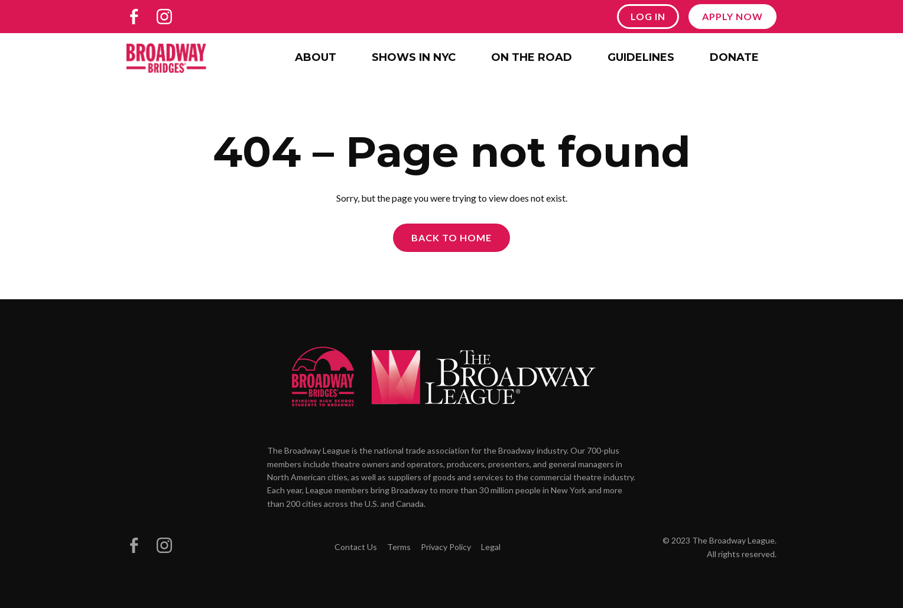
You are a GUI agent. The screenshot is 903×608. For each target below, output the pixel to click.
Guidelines (641, 57)
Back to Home (451, 237)
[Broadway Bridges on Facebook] (134, 16)
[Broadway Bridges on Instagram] (164, 16)
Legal (491, 547)
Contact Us (355, 547)
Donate (734, 57)
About (315, 57)
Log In (648, 16)
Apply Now (732, 16)
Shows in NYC (414, 57)
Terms (399, 547)
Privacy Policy (446, 547)
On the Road (531, 57)
